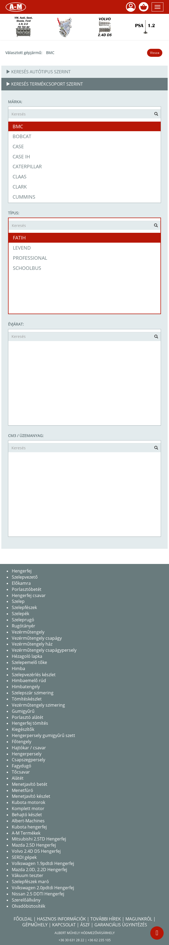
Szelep (18, 601)
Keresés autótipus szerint (38, 72)
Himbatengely (26, 687)
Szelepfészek (24, 607)
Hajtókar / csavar (29, 748)
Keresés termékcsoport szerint (44, 84)
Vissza (154, 52)
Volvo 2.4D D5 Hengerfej (36, 851)
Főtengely (21, 741)
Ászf (85, 925)
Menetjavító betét (29, 784)
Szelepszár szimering (32, 693)
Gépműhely (35, 925)
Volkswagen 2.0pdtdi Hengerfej (43, 888)
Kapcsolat (64, 925)
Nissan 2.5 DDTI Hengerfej (38, 894)
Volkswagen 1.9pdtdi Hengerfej (43, 863)
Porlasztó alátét (27, 717)
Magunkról (138, 919)
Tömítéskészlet (27, 699)
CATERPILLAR (27, 166)
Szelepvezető (25, 577)
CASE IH (21, 156)
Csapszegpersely (28, 760)
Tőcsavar (21, 772)
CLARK (20, 186)
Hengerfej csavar (29, 595)
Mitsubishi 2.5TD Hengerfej (39, 839)
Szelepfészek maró (30, 881)
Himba (18, 668)
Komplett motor (28, 808)
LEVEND (22, 248)
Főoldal (23, 919)
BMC (50, 52)
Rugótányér (23, 626)
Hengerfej (22, 571)
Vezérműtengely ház (32, 644)
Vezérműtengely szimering (38, 705)
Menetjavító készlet (31, 796)
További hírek (105, 919)
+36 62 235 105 (99, 940)
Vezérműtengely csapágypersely (44, 650)
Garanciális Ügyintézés (120, 925)
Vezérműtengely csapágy (37, 638)
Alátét (18, 778)
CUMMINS (24, 197)
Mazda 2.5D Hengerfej (34, 845)
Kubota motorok (28, 802)
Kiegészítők (23, 729)
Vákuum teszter (27, 875)
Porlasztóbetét (26, 589)
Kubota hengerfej (29, 827)
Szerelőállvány (26, 900)
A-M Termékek (26, 833)
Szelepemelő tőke (29, 662)
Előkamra (21, 583)
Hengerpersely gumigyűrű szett (43, 735)
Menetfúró (22, 790)
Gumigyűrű (23, 711)
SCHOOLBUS (27, 268)
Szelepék (20, 613)
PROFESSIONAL (30, 258)
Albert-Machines (28, 821)
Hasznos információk (61, 919)
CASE (18, 146)
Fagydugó (21, 766)
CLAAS (19, 176)
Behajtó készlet (27, 815)
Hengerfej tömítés (30, 723)
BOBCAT (22, 136)
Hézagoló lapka (27, 656)
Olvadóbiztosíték (28, 906)
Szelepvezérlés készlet (34, 675)
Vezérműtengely (28, 632)
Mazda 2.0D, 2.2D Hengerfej (39, 869)
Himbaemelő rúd (29, 680)
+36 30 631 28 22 (71, 940)
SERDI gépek (24, 857)
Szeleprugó (23, 620)
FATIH (19, 237)
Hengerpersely (26, 754)
